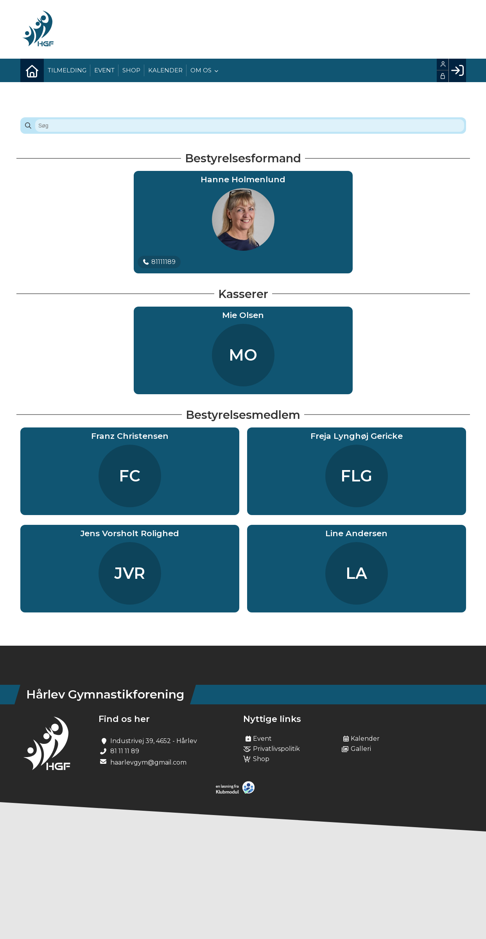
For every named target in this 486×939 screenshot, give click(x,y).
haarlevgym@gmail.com (148, 762)
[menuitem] (32, 70)
